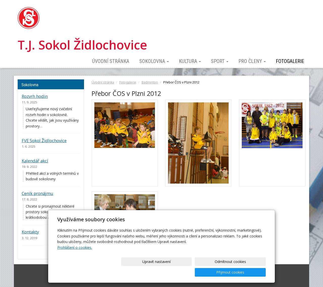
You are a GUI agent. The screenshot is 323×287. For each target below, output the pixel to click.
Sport (219, 61)
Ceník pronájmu (37, 193)
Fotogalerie (290, 61)
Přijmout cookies (246, 272)
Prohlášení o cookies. (74, 258)
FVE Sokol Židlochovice (44, 140)
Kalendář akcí (35, 161)
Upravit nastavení (163, 272)
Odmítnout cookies (205, 272)
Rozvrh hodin (35, 96)
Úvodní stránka (110, 61)
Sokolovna (154, 61)
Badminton (150, 82)
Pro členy (252, 61)
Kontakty (30, 232)
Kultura (190, 61)
